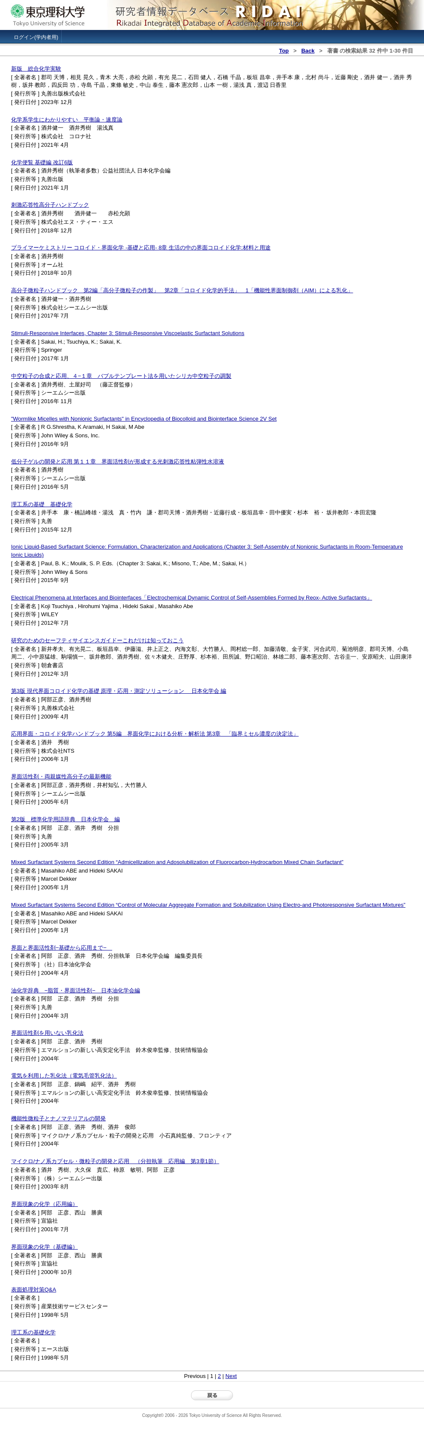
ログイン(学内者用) (36, 37)
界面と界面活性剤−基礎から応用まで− (61, 947)
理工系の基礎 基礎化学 (41, 504)
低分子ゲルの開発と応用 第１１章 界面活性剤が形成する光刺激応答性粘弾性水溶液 (117, 461)
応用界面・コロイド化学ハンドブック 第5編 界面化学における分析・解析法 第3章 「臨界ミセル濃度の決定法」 (155, 733)
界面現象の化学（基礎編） (44, 1247)
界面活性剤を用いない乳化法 (47, 1033)
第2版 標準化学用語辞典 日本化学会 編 (65, 819)
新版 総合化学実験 (36, 68)
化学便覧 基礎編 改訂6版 (42, 162)
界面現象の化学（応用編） (44, 1204)
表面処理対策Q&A (33, 1289)
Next (231, 1376)
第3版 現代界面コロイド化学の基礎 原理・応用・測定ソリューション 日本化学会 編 (119, 691)
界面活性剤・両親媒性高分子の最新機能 (61, 776)
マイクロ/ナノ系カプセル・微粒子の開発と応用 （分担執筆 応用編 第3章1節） (115, 1161)
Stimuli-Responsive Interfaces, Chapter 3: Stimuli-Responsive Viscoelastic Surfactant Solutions (128, 333)
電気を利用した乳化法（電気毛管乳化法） (64, 1075)
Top (284, 51)
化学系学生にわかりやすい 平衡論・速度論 (66, 119)
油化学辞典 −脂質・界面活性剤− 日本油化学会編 (75, 990)
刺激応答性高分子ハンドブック (50, 205)
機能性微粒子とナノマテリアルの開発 (58, 1118)
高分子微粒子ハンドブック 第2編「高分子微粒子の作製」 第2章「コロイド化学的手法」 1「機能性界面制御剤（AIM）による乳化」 (182, 290)
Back (307, 51)
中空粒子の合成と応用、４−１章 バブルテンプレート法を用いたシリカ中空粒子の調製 (121, 376)
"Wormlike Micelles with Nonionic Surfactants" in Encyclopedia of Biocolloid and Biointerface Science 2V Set (144, 419)
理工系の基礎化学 (33, 1332)
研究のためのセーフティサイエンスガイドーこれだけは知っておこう (97, 640)
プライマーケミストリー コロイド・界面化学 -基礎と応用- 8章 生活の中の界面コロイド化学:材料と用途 (141, 247)
